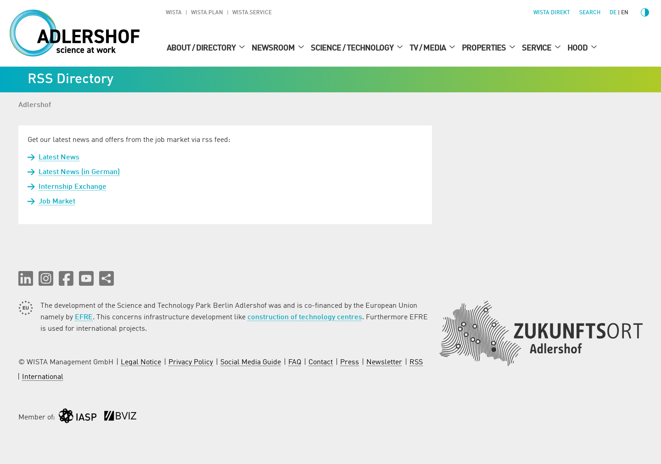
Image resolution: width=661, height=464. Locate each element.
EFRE (84, 317)
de (613, 13)
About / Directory (202, 48)
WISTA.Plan (207, 13)
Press (349, 362)
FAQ (294, 362)
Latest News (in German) (79, 172)
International (42, 377)
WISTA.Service (252, 13)
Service (537, 48)
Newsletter (384, 362)
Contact (320, 362)
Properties (484, 48)
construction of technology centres (304, 317)
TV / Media (428, 48)
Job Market (57, 201)
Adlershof (34, 105)
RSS (416, 362)
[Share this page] (106, 278)
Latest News (59, 157)
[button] (26, 278)
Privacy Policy (190, 362)
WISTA (174, 13)
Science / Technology (353, 48)
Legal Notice (141, 362)
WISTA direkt (551, 13)
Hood (578, 48)
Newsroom (274, 48)
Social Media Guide (250, 362)
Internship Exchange (72, 187)
